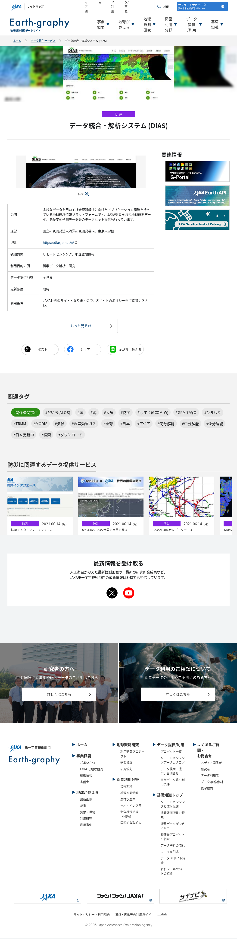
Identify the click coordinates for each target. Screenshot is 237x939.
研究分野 (126, 763)
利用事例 (86, 825)
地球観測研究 (147, 24)
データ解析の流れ (173, 846)
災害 (83, 806)
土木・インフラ (130, 806)
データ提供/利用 (191, 24)
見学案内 (207, 789)
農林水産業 (127, 800)
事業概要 (101, 24)
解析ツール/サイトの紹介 (172, 872)
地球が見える (124, 24)
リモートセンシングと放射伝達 (173, 804)
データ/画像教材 (212, 782)
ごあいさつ (87, 763)
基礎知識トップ (170, 796)
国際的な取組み (130, 823)
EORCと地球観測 (91, 770)
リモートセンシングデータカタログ (173, 761)
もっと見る (79, 326)
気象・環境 (87, 813)
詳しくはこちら (59, 695)
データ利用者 (210, 776)
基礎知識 (214, 24)
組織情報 (86, 776)
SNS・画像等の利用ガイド (133, 915)
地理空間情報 (129, 793)
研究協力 (126, 769)
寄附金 (84, 782)
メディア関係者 (211, 763)
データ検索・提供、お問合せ (171, 772)
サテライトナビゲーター (193, 6)
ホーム (17, 41)
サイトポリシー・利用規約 (92, 915)
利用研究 (86, 819)
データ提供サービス (43, 41)
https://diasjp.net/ (57, 242)
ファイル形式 (170, 852)
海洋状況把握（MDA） (129, 814)
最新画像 (86, 800)
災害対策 (126, 787)
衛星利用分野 (168, 24)
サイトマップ (35, 6)
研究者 (205, 770)
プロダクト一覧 (171, 752)
